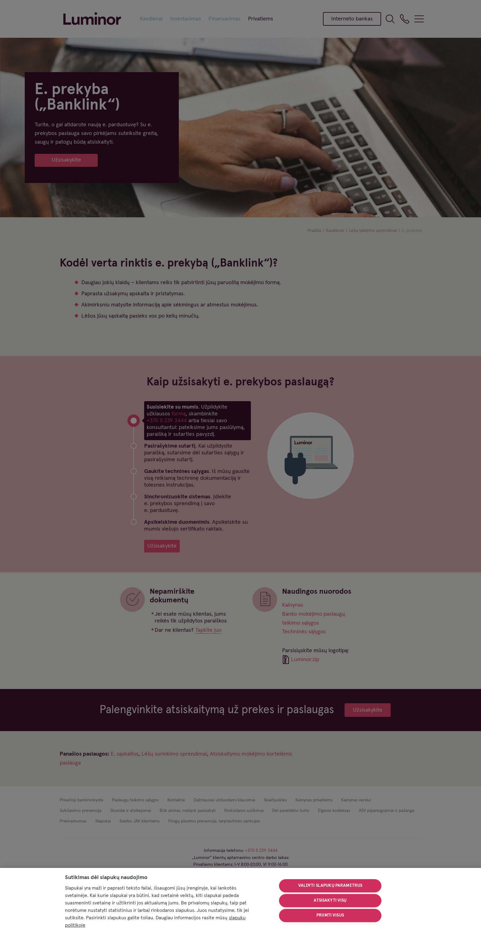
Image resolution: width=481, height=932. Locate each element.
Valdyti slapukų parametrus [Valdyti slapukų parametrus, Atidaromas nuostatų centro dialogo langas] (330, 886)
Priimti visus (330, 915)
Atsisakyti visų (330, 900)
